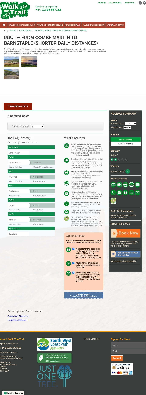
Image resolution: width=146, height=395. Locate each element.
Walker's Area (115, 3)
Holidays (12, 30)
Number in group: (20, 126)
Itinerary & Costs (18, 106)
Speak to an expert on (48, 8)
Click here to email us (8, 352)
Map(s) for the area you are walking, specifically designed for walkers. (88, 265)
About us (102, 3)
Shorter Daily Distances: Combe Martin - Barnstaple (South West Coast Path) (61, 30)
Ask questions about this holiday (124, 261)
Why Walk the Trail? (115, 25)
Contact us (129, 3)
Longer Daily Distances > (18, 320)
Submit (117, 358)
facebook (140, 3)
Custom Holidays (25, 30)
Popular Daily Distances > (18, 316)
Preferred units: (117, 127)
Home (5, 31)
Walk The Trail (15, 10)
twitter (144, 3)
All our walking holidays (93, 25)
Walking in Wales (73, 25)
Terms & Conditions (91, 339)
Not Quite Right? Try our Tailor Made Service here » (83, 295)
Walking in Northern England (50, 25)
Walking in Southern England (22, 25)
